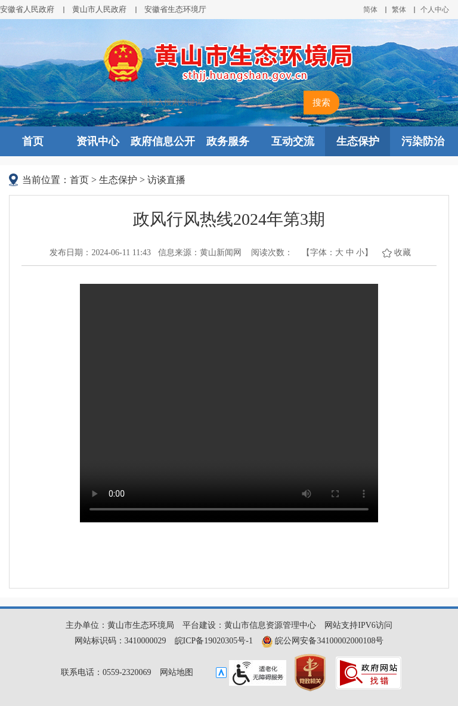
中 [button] (350, 252)
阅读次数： (272, 252)
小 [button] (360, 252)
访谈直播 (166, 180)
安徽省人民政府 (27, 9)
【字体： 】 (337, 252)
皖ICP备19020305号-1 (214, 640)
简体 (370, 9)
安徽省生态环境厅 (175, 9)
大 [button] (339, 252)
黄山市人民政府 (99, 9)
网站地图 (176, 672)
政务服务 (227, 141)
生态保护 (357, 141)
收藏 (402, 252)
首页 (33, 141)
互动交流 (292, 141)
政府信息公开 (163, 141)
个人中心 (434, 9)
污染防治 (422, 141)
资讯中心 (97, 141)
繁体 (399, 9)
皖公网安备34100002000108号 (322, 640)
